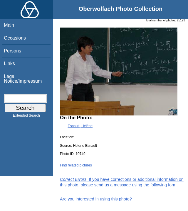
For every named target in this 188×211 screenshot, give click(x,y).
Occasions (15, 37)
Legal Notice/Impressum (23, 79)
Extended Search (26, 116)
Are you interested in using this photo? (96, 199)
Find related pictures (76, 165)
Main (9, 25)
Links (9, 63)
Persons (12, 50)
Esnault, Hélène (80, 126)
